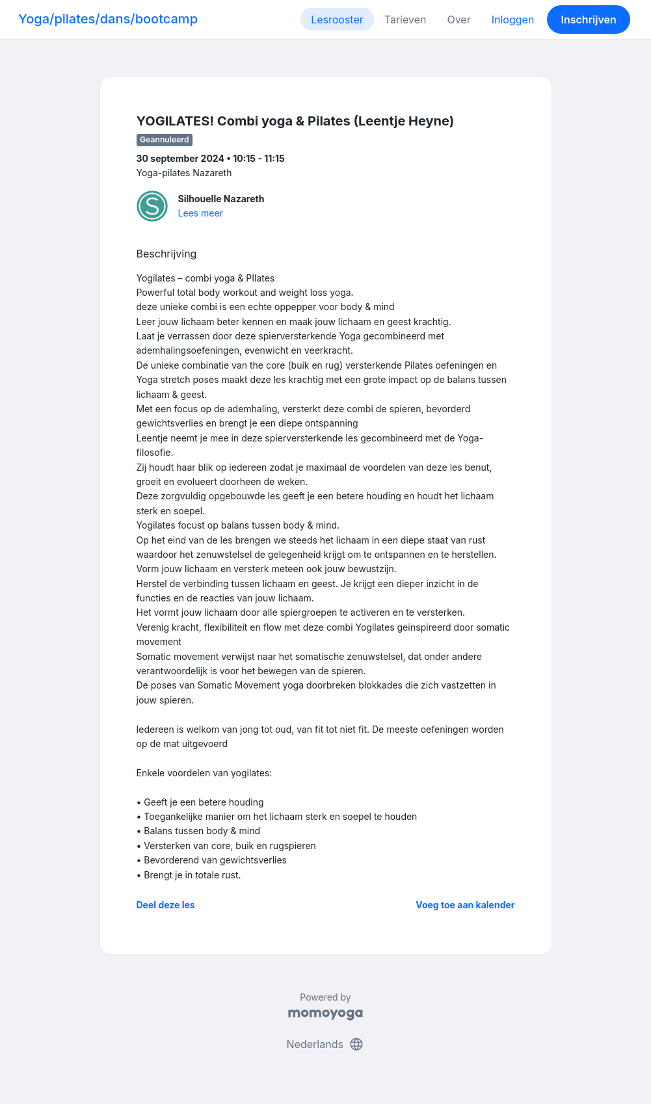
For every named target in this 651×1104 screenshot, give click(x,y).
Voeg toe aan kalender (465, 904)
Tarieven (405, 19)
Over (458, 19)
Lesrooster (337, 19)
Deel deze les (166, 904)
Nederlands (326, 1044)
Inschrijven (589, 19)
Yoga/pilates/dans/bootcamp (108, 19)
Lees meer (200, 212)
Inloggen (513, 19)
